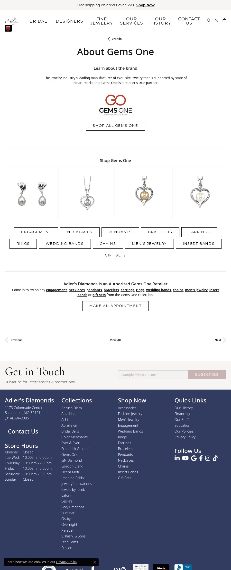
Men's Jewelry (149, 210)
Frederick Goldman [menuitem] (76, 415)
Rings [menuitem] (122, 403)
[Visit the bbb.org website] (183, 539)
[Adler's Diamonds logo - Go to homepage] (21, 21)
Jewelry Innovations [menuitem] (76, 450)
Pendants (120, 198)
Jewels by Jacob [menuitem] (73, 456)
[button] (209, 20)
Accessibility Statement (156, 558)
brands (116, 39)
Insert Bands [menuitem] (128, 438)
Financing (182, 380)
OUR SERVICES (136, 21)
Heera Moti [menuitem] (70, 438)
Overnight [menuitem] (69, 491)
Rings (23, 210)
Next (218, 307)
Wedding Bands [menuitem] (130, 398)
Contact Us (22, 398)
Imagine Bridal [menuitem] (72, 444)
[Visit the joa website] (98, 539)
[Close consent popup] (94, 562)
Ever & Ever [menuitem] (70, 409)
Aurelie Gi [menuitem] (69, 392)
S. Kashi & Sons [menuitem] (73, 503)
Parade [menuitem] (67, 497)
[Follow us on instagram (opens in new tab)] (207, 425)
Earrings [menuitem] (124, 409)
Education (182, 392)
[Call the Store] (17, 385)
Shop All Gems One (115, 125)
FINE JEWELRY (110, 21)
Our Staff (182, 386)
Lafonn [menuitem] (66, 462)
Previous (16, 307)
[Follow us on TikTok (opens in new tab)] (215, 425)
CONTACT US (189, 21)
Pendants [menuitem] (125, 421)
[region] (115, 176)
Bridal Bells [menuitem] (70, 398)
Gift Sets (115, 222)
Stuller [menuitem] (66, 514)
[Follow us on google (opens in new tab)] (194, 425)
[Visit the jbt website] (74, 539)
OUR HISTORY (163, 21)
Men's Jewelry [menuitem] (128, 386)
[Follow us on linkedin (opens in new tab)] (177, 425)
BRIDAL (56, 21)
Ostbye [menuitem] (67, 485)
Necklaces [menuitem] (126, 427)
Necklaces (79, 198)
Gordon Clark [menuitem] (72, 433)
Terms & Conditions (120, 558)
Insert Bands (198, 210)
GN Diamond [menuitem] (71, 427)
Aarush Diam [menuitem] (71, 374)
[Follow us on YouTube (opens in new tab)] (185, 425)
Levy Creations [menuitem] (72, 473)
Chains (108, 210)
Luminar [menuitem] (67, 479)
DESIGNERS (83, 21)
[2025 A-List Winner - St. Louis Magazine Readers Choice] (161, 539)
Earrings (199, 198)
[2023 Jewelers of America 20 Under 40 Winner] (140, 539)
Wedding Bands (65, 210)
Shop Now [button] (145, 5)
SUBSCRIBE (207, 341)
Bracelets (160, 198)
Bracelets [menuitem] (125, 415)
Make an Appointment (115, 273)
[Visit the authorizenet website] (49, 539)
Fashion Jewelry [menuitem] (130, 380)
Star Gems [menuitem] (69, 508)
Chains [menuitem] (123, 433)
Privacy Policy (185, 403)
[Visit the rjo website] (120, 539)
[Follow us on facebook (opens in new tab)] (201, 425)
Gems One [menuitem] (69, 421)
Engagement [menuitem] (128, 392)
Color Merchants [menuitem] (74, 403)
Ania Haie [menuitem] (68, 380)
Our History (184, 374)
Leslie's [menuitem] (67, 468)
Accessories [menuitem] (127, 374)
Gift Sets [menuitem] (124, 444)
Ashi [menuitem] (64, 386)
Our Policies (184, 398)
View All (115, 307)
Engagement (36, 198)
